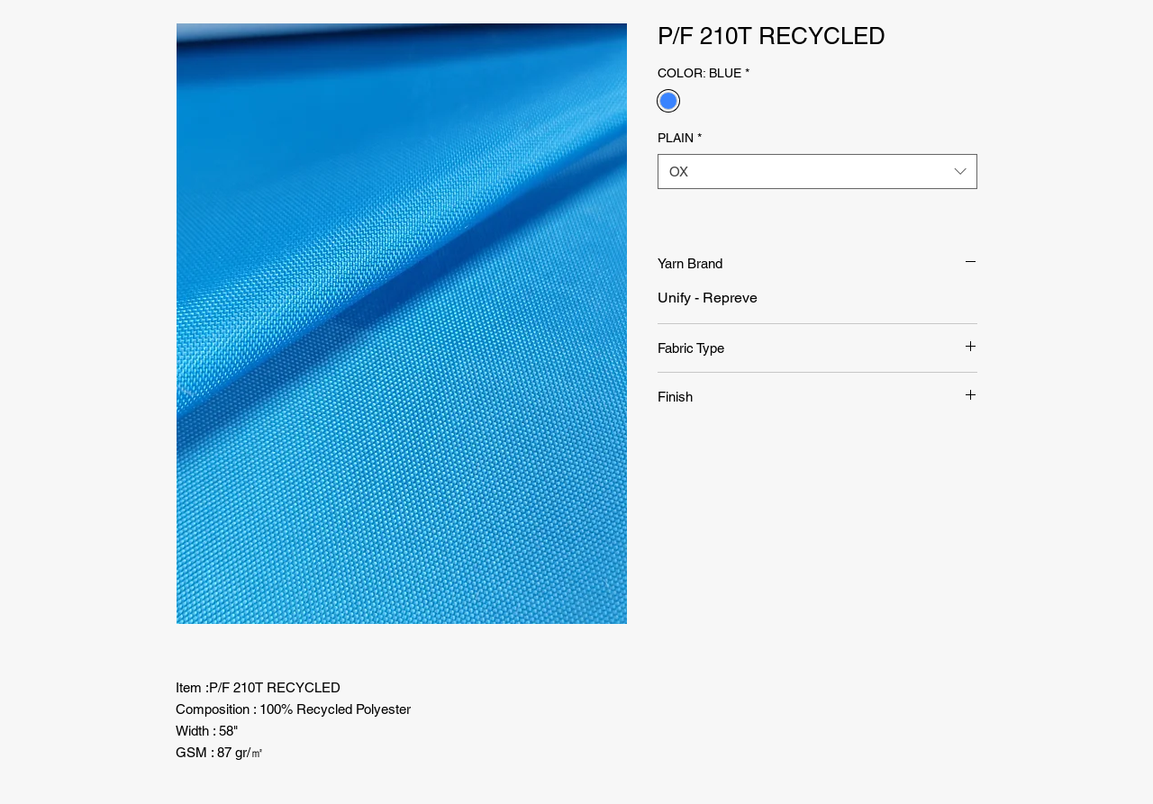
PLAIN (680, 138)
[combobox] (817, 171)
